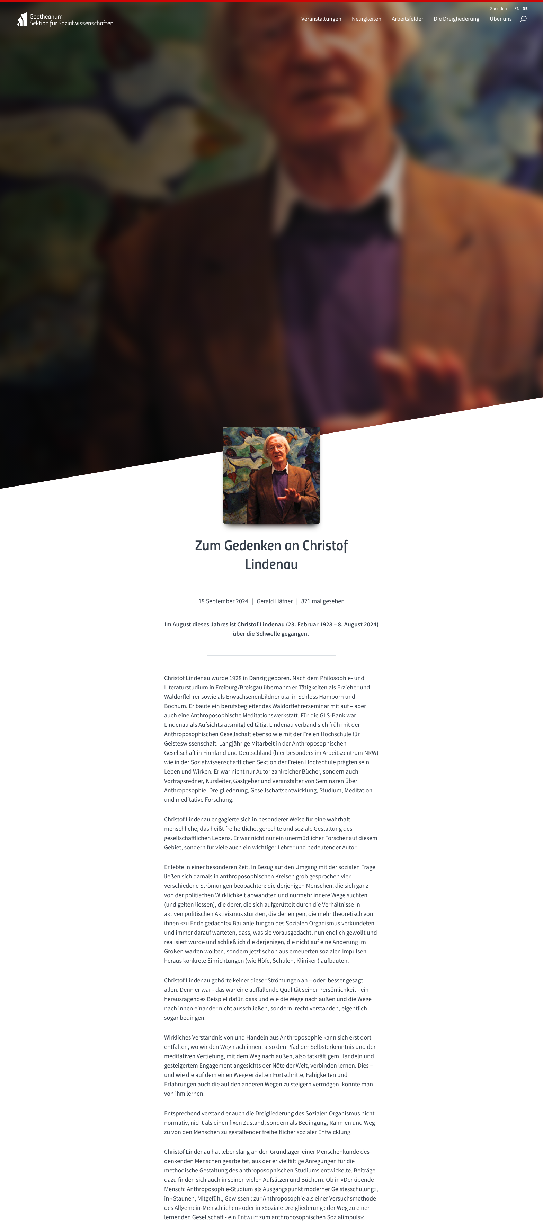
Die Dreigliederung (457, 19)
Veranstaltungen (321, 19)
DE (525, 8)
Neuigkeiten (366, 19)
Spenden (498, 8)
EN (516, 8)
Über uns (501, 19)
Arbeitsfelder (407, 19)
